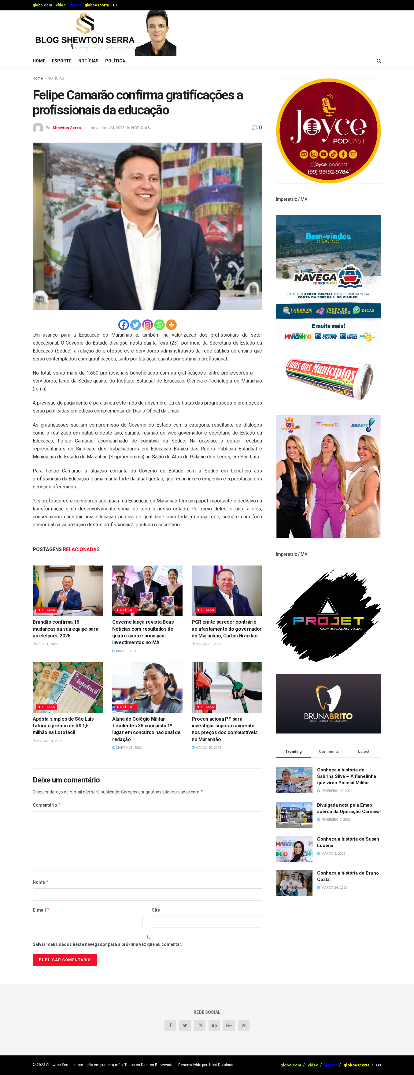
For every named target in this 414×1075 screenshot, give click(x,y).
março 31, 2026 (206, 644)
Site (156, 910)
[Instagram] (147, 324)
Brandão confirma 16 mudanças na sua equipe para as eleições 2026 (65, 629)
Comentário (47, 805)
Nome (41, 882)
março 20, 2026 (206, 748)
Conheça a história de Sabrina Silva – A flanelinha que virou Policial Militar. (346, 776)
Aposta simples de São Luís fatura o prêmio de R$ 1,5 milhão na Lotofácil (63, 726)
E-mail (41, 910)
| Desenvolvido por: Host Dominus (204, 1065)
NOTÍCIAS (88, 60)
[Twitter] (135, 324)
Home (39, 60)
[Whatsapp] (159, 324)
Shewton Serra (67, 127)
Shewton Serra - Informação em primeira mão (84, 1065)
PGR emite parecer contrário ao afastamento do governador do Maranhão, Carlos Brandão (227, 629)
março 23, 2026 (127, 748)
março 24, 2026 (47, 741)
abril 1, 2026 (45, 644)
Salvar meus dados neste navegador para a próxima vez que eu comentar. (107, 944)
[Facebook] (123, 324)
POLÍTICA (115, 60)
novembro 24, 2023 (107, 127)
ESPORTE (62, 60)
